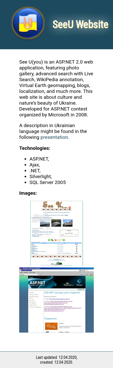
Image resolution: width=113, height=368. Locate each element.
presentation (54, 137)
